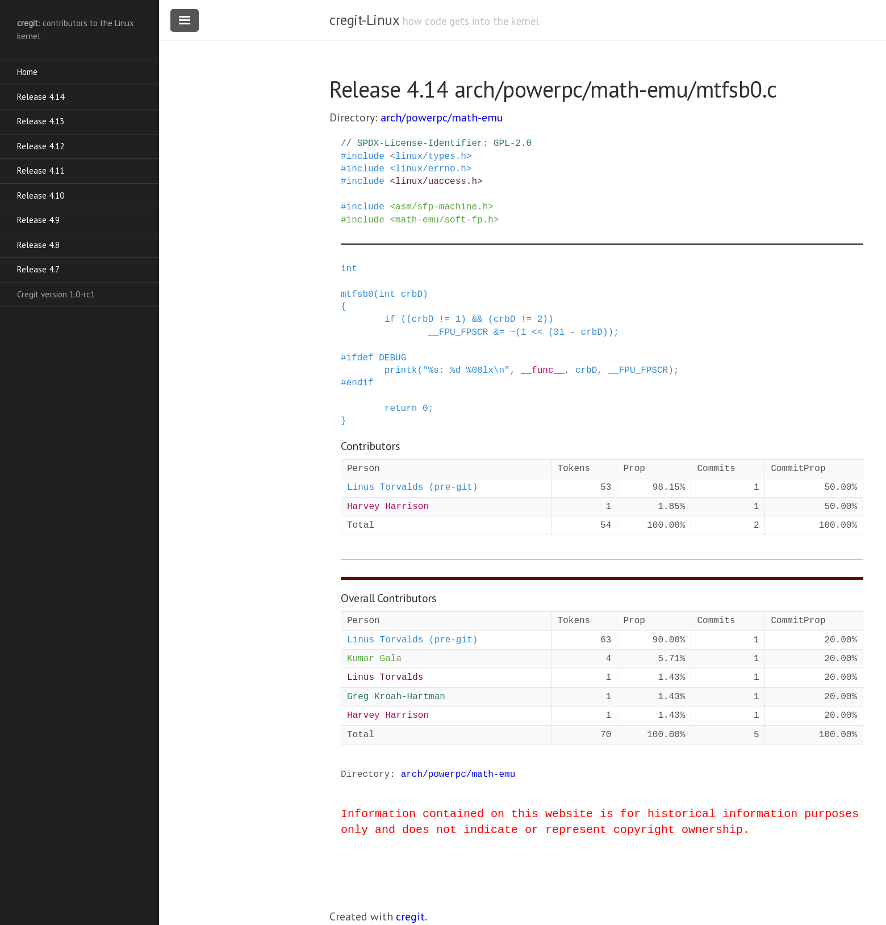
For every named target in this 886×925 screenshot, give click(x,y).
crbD (412, 294)
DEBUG (392, 358)
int (349, 269)
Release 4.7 (38, 269)
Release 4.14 (40, 96)
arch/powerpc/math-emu (442, 117)
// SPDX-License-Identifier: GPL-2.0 (436, 143)
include (365, 156)
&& (477, 319)
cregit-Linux (364, 20)
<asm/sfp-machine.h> (441, 207)
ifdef (360, 358)
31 (559, 332)
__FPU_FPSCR (458, 332)
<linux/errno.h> (430, 169)
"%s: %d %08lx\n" (466, 370)
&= (499, 332)
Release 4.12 (40, 146)
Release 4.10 (40, 195)
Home (27, 71)
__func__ (543, 370)
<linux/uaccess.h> (436, 181)
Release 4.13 (40, 121)
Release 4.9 (38, 220)
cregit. (411, 916)
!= (444, 319)
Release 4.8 (38, 244)
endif (360, 383)
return (401, 408)
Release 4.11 (40, 170)
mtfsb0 (357, 294)
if (390, 319)
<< (537, 332)
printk (401, 370)
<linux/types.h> (430, 156)
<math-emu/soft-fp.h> (444, 220)
